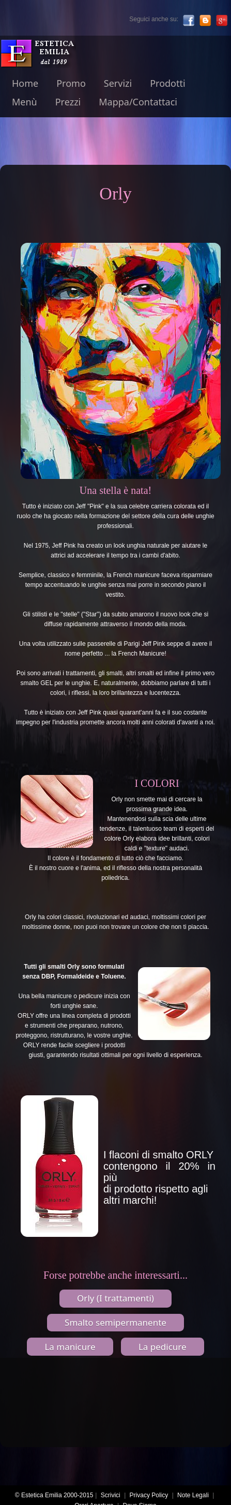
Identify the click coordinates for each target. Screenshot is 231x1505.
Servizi (118, 83)
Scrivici (110, 1495)
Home (25, 83)
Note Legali (193, 1495)
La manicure (69, 1347)
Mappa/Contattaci (138, 102)
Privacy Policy (149, 1495)
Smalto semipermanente (115, 1322)
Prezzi (68, 102)
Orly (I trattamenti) (115, 1298)
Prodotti (167, 83)
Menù (24, 102)
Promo (71, 83)
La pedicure (162, 1347)
